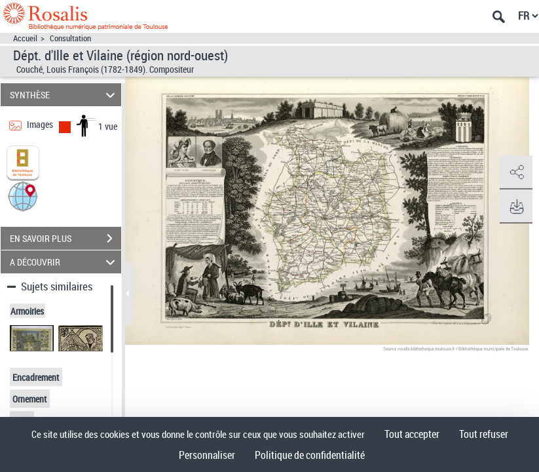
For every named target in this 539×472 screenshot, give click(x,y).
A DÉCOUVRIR (64, 261)
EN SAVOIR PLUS (65, 238)
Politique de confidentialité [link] (310, 455)
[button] (23, 195)
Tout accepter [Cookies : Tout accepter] (411, 434)
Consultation (70, 38)
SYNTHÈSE (64, 94)
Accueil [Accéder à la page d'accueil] (25, 38)
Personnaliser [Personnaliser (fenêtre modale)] (207, 455)
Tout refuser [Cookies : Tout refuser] (483, 434)
